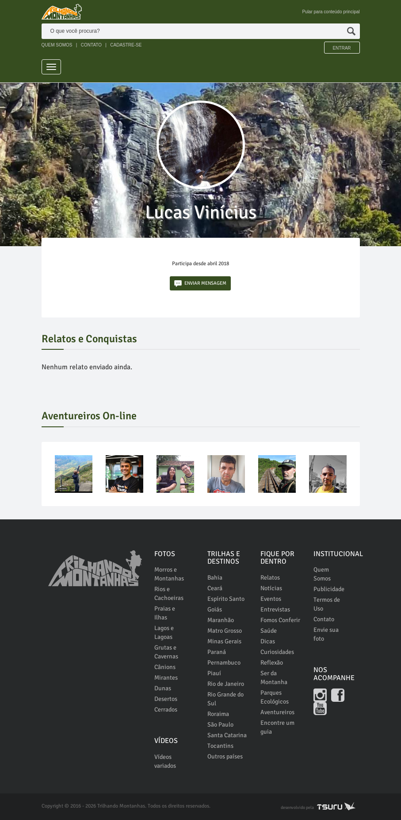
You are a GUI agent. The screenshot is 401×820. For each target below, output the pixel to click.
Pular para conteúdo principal (330, 11)
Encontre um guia (277, 727)
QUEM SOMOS (57, 45)
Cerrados (165, 709)
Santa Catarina (227, 735)
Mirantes (166, 677)
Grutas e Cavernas (166, 652)
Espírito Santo (225, 599)
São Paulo (220, 724)
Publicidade (328, 589)
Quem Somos (322, 574)
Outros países (225, 756)
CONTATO (91, 45)
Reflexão (271, 662)
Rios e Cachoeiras (168, 593)
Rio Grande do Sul (225, 699)
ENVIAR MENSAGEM (200, 283)
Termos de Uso (326, 604)
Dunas (162, 688)
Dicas (267, 641)
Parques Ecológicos (274, 697)
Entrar (341, 48)
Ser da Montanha (273, 677)
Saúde (268, 630)
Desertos (165, 699)
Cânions (165, 667)
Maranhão (220, 620)
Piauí (214, 673)
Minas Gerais (224, 641)
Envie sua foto (326, 634)
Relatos (270, 577)
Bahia (214, 577)
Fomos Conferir (280, 620)
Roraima (218, 714)
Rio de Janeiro (225, 684)
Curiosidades (277, 652)
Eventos (270, 599)
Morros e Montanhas (169, 574)
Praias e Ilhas (164, 613)
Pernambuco (224, 662)
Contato (323, 619)
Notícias (271, 588)
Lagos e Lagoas (164, 632)
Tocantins (220, 746)
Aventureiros (277, 712)
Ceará (214, 588)
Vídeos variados (165, 761)
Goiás (214, 609)
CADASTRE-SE (125, 45)
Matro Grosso (224, 630)
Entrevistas (275, 609)
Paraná (216, 652)
